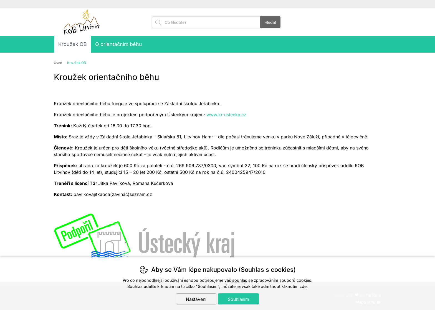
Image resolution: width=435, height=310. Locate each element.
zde (303, 286)
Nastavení (196, 299)
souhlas (239, 280)
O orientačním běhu (118, 44)
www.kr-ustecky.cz (226, 114)
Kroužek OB (72, 44)
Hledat (270, 22)
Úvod (58, 63)
